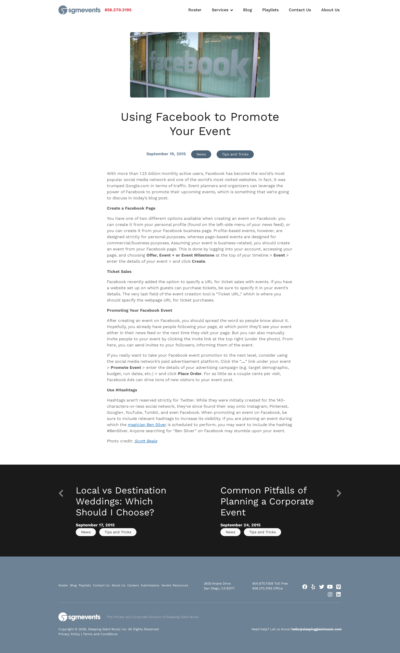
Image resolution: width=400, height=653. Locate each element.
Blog (247, 9)
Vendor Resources (174, 585)
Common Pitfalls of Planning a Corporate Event (267, 501)
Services (220, 9)
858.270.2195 (118, 9)
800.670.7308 (262, 583)
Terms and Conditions (100, 634)
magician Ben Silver (147, 424)
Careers (133, 585)
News (201, 154)
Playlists (270, 9)
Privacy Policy (69, 634)
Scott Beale (145, 441)
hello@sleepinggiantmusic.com (317, 629)
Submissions (150, 585)
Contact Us (300, 9)
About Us (330, 9)
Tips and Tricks (235, 154)
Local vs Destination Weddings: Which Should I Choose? (121, 501)
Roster (195, 9)
